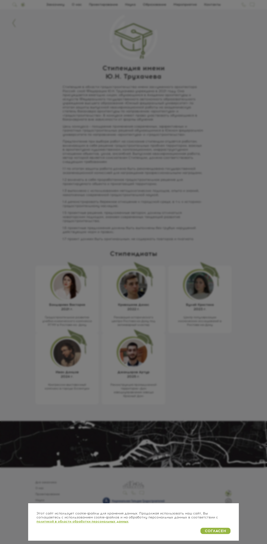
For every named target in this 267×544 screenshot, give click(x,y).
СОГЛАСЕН (215, 531)
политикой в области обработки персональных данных (82, 521)
